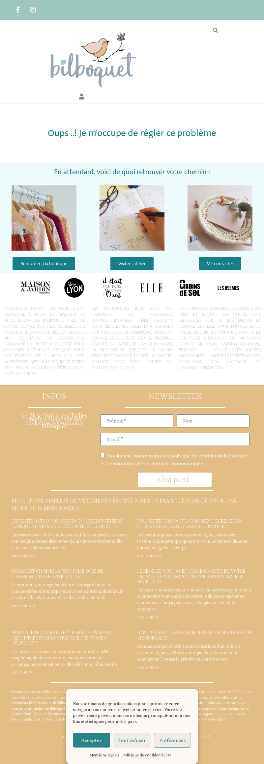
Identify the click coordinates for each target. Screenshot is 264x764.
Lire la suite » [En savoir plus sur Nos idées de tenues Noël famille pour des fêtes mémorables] (149, 667)
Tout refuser (132, 740)
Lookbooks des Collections (53, 421)
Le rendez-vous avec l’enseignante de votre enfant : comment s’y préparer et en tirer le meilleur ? (191, 576)
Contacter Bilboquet (62, 425)
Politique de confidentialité (146, 755)
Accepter (91, 740)
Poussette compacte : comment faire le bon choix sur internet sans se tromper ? (190, 524)
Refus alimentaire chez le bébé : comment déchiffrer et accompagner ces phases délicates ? (61, 638)
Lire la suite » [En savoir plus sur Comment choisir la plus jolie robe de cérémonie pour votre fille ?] (23, 605)
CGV (206, 736)
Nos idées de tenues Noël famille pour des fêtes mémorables (194, 635)
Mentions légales (104, 755)
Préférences (172, 740)
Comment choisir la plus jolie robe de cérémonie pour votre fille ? (57, 574)
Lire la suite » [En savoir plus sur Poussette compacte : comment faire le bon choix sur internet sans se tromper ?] (149, 555)
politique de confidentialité (201, 456)
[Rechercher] (215, 30)
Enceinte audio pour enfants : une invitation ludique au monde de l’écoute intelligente (66, 524)
